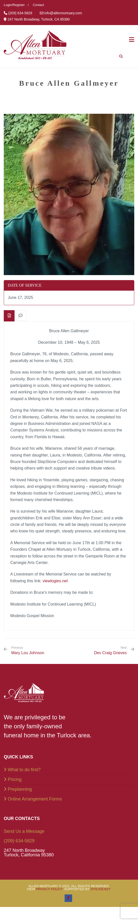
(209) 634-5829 (19, 840)
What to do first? (24, 769)
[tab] (9, 315)
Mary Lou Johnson (27, 650)
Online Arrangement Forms (35, 799)
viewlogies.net (55, 581)
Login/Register (14, 5)
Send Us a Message (24, 831)
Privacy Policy (49, 889)
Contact (38, 5)
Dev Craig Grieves (110, 653)
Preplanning (20, 789)
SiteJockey (100, 889)
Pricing (15, 779)
